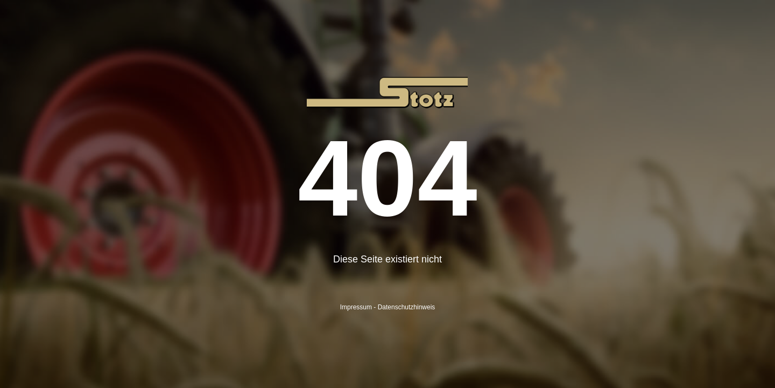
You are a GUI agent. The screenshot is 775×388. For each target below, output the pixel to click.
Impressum (356, 307)
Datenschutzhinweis (406, 307)
